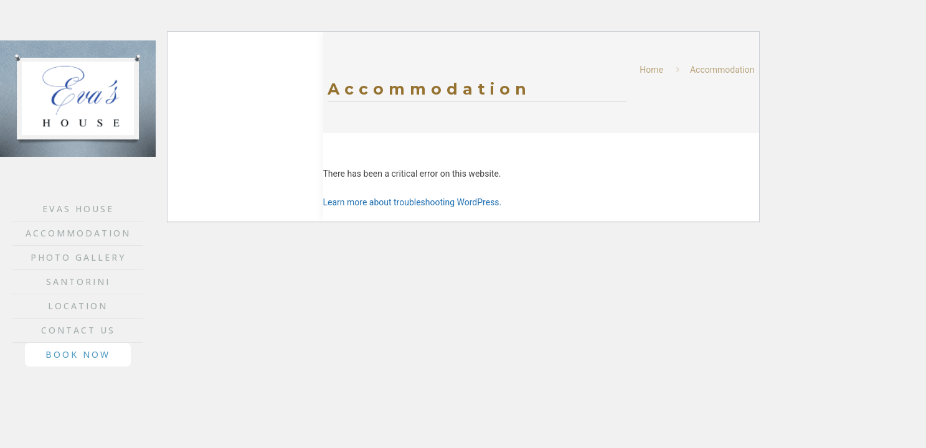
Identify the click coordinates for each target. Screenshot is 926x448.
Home (651, 70)
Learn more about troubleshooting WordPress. (412, 202)
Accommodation (722, 70)
